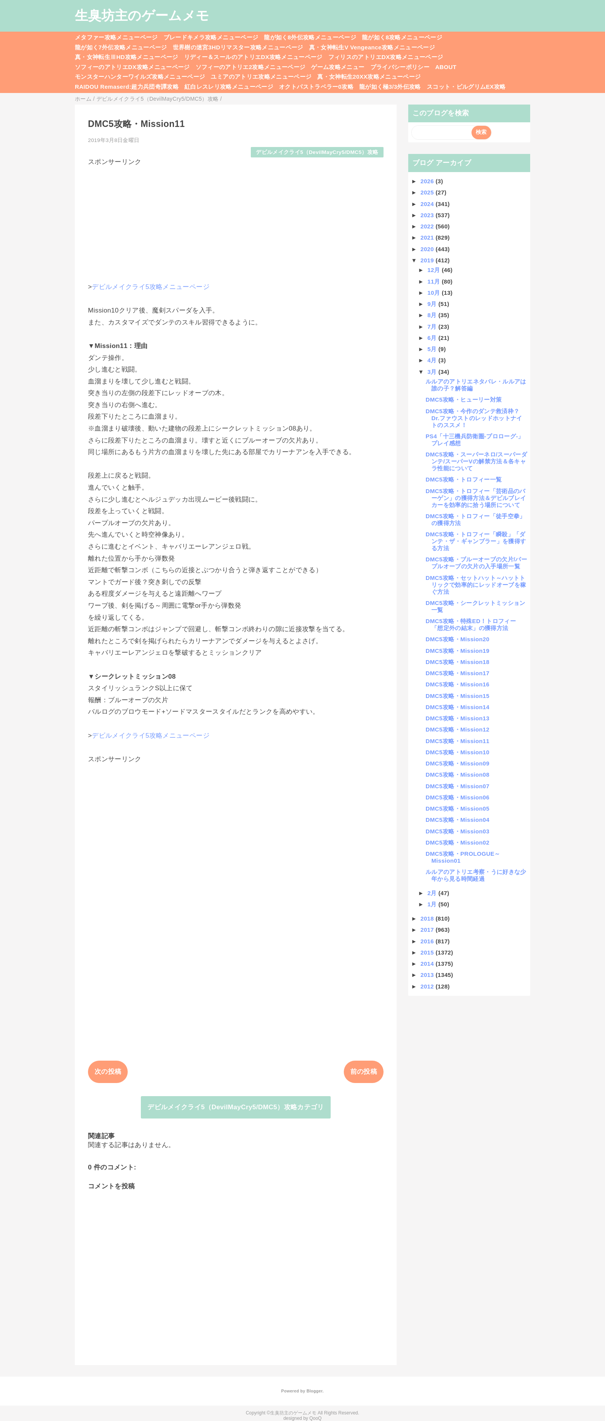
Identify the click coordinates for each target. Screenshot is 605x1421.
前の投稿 (363, 1071)
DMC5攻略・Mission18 (457, 662)
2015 (428, 952)
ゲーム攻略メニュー (337, 67)
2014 (428, 963)
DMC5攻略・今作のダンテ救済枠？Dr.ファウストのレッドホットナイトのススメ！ (474, 418)
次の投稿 (108, 1071)
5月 (433, 349)
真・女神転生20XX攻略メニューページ (369, 76)
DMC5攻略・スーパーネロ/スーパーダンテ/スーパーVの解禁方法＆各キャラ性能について (476, 461)
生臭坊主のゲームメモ (142, 15)
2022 (428, 226)
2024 (428, 204)
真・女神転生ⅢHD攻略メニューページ (126, 57)
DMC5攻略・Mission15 (457, 696)
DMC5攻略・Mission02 (457, 842)
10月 (435, 292)
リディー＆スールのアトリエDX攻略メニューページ (253, 57)
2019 (428, 260)
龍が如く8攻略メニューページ (402, 37)
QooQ (315, 1418)
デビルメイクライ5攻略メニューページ (151, 287)
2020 (428, 249)
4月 (433, 360)
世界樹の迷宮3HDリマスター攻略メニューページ (238, 47)
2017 (428, 929)
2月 (433, 893)
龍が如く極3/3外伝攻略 (390, 86)
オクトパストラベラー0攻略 (316, 86)
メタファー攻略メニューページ (116, 37)
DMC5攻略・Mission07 (457, 786)
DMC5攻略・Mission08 (457, 774)
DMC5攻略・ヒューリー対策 (464, 399)
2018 (428, 918)
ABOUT (445, 67)
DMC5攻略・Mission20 (457, 639)
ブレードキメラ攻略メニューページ (211, 37)
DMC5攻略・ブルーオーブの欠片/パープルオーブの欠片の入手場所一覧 (476, 562)
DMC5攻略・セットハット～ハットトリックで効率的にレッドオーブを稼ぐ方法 (476, 584)
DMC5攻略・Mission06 (457, 797)
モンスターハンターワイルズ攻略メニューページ (140, 76)
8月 (433, 315)
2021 (428, 237)
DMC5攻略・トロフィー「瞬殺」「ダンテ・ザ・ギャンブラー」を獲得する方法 (476, 541)
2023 (428, 215)
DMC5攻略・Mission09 (457, 763)
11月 (435, 281)
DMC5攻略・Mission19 (457, 650)
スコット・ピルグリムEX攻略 (466, 86)
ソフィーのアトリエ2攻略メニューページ (251, 67)
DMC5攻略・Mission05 (457, 808)
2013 (428, 975)
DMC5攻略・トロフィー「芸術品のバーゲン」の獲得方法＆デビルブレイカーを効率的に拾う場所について (476, 498)
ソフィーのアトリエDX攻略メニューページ (132, 67)
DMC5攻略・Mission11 (457, 741)
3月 (433, 371)
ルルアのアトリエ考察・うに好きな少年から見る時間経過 (476, 875)
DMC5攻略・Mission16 (457, 684)
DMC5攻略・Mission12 (457, 729)
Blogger (314, 1391)
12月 (435, 270)
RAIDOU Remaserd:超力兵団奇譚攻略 (127, 86)
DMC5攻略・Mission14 (457, 707)
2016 (428, 941)
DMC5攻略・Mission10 (457, 752)
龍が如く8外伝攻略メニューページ (310, 37)
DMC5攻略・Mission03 (457, 831)
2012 (428, 986)
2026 (428, 181)
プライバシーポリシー (399, 67)
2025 (428, 192)
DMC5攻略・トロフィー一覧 (464, 479)
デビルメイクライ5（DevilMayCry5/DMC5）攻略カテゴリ (235, 1107)
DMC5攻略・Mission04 (457, 819)
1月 (433, 904)
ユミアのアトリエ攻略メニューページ (261, 76)
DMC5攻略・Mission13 (457, 718)
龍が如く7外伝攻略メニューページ (121, 47)
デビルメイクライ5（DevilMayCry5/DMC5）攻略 (317, 152)
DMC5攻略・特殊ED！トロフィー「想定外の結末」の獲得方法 (471, 624)
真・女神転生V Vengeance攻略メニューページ (372, 47)
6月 (433, 338)
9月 (433, 304)
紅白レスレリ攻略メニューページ (228, 86)
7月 (433, 326)
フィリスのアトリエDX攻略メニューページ (385, 57)
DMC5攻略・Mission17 (457, 673)
